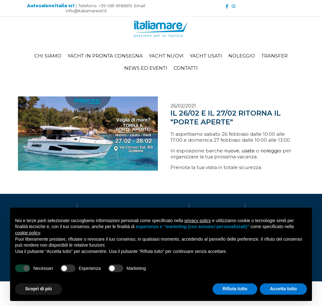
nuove (231, 151)
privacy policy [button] (198, 220)
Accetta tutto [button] (283, 288)
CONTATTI (186, 67)
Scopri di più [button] (38, 288)
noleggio (270, 151)
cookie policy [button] (27, 232)
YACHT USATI (206, 54)
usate (248, 151)
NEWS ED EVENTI (145, 67)
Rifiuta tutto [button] (235, 288)
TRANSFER (274, 54)
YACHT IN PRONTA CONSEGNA (105, 54)
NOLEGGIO (241, 54)
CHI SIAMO (47, 54)
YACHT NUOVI (166, 54)
